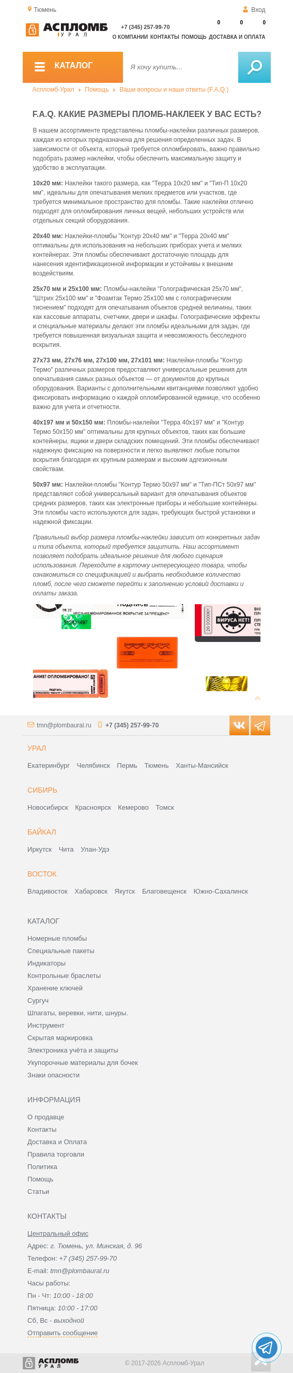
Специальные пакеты (61, 951)
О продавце (45, 1117)
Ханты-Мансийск (202, 765)
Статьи (38, 1191)
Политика (42, 1167)
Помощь (193, 37)
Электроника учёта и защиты (72, 1050)
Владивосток (47, 891)
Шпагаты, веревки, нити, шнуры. (77, 1013)
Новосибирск (47, 807)
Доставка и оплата (237, 37)
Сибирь (42, 790)
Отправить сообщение (62, 1333)
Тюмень (156, 765)
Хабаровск (90, 891)
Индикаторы (46, 963)
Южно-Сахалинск (221, 891)
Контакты (164, 37)
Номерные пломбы (57, 938)
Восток (41, 874)
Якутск (125, 891)
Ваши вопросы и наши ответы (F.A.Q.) (173, 89)
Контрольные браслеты (64, 976)
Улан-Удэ (95, 849)
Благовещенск (164, 891)
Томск (165, 807)
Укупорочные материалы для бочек (82, 1063)
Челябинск (93, 765)
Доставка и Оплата (57, 1142)
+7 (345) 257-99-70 (145, 27)
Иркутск (39, 849)
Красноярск (93, 807)
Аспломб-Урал (53, 89)
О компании (130, 37)
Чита (66, 849)
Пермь (127, 765)
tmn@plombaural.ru (64, 725)
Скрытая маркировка (59, 1038)
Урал (36, 748)
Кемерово (133, 807)
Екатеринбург (48, 765)
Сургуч (38, 1000)
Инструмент (46, 1025)
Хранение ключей (55, 988)
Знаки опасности (53, 1075)
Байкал (41, 832)
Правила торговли (55, 1154)
